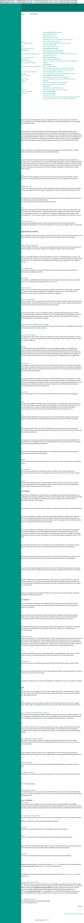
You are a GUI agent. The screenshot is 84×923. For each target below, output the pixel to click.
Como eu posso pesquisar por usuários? (53, 71)
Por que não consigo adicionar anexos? (53, 88)
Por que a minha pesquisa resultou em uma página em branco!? (59, 70)
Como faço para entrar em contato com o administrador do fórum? (59, 98)
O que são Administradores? (50, 34)
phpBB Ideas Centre (70, 874)
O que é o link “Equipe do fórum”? (51, 46)
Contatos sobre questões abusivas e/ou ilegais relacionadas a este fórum (61, 96)
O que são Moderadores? (49, 36)
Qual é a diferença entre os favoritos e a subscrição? (56, 77)
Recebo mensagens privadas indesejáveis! (53, 52)
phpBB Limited (55, 864)
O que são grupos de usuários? (50, 37)
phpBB (54, 281)
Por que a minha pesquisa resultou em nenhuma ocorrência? (58, 68)
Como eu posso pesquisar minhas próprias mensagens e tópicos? (59, 73)
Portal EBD (46, 920)
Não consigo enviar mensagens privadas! (53, 50)
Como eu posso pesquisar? (50, 66)
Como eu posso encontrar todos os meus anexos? (55, 89)
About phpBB (45, 866)
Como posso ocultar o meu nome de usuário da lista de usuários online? (21, 53)
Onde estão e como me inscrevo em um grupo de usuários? (58, 39)
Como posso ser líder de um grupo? (52, 41)
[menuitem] (80, 16)
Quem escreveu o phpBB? (49, 93)
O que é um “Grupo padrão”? (50, 45)
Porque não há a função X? (49, 95)
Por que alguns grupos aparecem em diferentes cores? (56, 43)
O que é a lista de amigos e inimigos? (52, 59)
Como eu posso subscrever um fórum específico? (55, 82)
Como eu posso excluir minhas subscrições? (54, 84)
